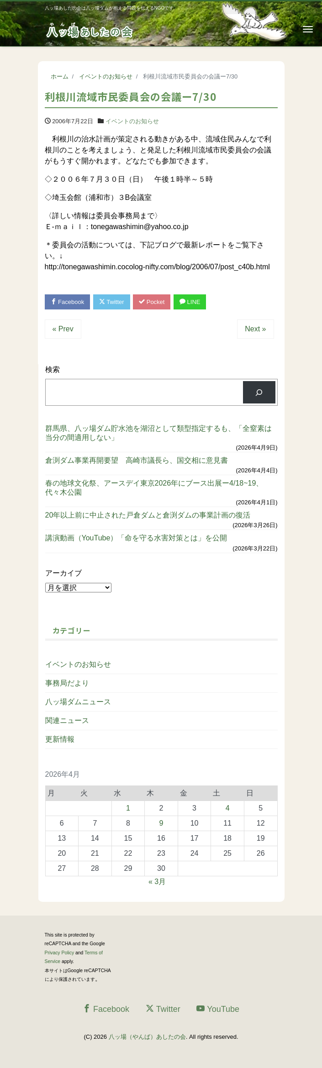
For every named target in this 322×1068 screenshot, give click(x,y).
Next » (255, 329)
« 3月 (157, 881)
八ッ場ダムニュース (78, 702)
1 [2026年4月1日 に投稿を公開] (128, 808)
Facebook (67, 301)
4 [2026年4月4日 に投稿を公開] (228, 808)
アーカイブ (63, 573)
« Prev (63, 329)
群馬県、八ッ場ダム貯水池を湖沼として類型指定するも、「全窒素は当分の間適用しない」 (158, 432)
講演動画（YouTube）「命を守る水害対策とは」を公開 (136, 538)
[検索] (259, 392)
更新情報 (59, 739)
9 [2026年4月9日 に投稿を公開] (161, 823)
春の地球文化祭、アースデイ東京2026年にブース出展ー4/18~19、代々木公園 (154, 487)
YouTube (217, 1009)
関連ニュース (67, 720)
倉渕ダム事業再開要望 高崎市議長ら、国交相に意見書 (136, 460)
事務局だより (67, 683)
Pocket (151, 301)
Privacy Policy (59, 952)
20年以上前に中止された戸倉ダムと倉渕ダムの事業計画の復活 (148, 515)
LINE (190, 301)
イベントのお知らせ (132, 121)
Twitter (111, 301)
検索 (52, 369)
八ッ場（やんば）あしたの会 (147, 1036)
